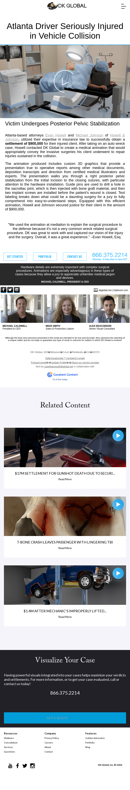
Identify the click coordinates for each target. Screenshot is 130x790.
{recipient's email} (65, 358)
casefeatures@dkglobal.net (58, 366)
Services (8, 747)
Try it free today (59, 379)
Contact (49, 751)
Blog (87, 747)
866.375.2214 (65, 693)
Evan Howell (55, 135)
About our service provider (85, 362)
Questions (9, 751)
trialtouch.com (120, 290)
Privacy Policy (52, 738)
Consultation (11, 742)
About (48, 747)
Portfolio (90, 742)
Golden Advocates (95, 738)
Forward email (38, 362)
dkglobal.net (105, 290)
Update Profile (58, 362)
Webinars (9, 738)
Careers (49, 742)
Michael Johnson (89, 135)
